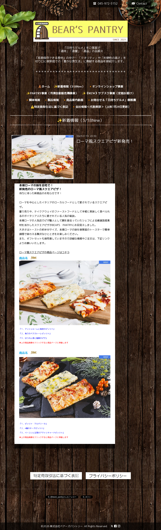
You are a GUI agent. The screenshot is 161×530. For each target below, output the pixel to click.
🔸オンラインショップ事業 (106, 86)
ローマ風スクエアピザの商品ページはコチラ (44, 252)
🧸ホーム (44, 86)
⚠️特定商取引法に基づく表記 (49, 107)
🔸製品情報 (51, 100)
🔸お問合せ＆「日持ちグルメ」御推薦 (111, 100)
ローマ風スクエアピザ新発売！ (105, 141)
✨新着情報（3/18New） (69, 86)
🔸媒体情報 (32, 100)
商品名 (23, 258)
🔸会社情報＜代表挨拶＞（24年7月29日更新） (101, 107)
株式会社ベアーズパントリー (66, 526)
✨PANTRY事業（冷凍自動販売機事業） (52, 93)
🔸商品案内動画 (73, 100)
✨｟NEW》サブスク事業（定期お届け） (108, 93)
